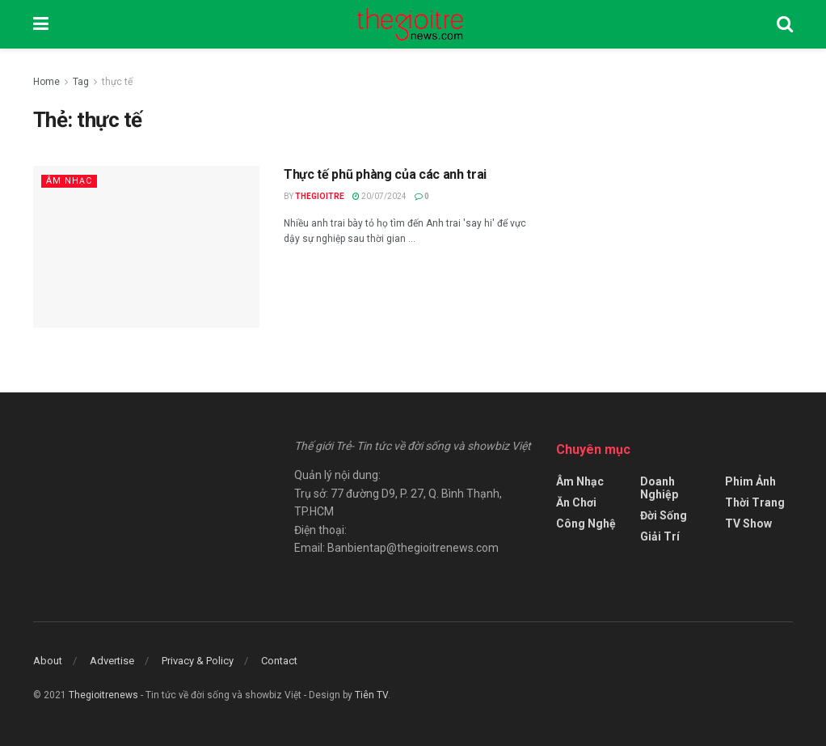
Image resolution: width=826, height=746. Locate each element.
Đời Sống (663, 515)
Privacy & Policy (198, 661)
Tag (81, 81)
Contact (279, 661)
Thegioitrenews (105, 695)
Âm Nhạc (69, 181)
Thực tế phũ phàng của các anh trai (385, 174)
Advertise (112, 661)
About (47, 661)
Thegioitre (319, 196)
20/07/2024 (379, 196)
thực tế (117, 81)
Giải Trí (660, 536)
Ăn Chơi (576, 502)
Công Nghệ (586, 523)
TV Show (748, 523)
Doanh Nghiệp (659, 488)
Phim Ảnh (750, 481)
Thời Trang (755, 502)
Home (46, 81)
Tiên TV (371, 695)
